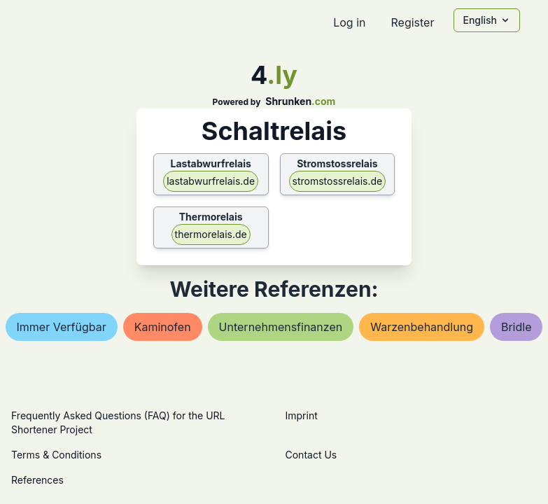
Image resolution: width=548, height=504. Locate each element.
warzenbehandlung (421, 327)
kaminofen (162, 327)
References (37, 480)
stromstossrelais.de (338, 181)
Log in (349, 22)
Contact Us (311, 455)
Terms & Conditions (56, 455)
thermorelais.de (211, 234)
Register (412, 22)
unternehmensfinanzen (281, 327)
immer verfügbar (61, 327)
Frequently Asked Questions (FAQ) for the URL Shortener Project (118, 422)
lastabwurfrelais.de (211, 181)
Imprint (302, 415)
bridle (516, 327)
